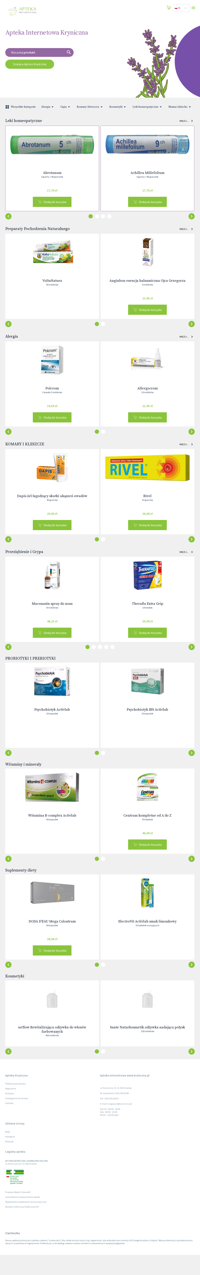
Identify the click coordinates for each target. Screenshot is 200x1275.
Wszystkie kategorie (21, 107)
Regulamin (10, 1108)
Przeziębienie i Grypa (24, 563)
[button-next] (8, 219)
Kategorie (10, 1156)
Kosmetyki (118, 106)
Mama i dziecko (180, 106)
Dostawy (9, 1113)
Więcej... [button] (186, 121)
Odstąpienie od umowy (16, 1118)
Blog (7, 1151)
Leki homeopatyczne (147, 106)
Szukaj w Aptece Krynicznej (29, 64)
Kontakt (9, 1123)
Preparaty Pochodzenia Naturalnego (37, 231)
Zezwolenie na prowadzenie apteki (22, 1217)
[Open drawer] (193, 7)
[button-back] (191, 219)
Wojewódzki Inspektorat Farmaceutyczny (26, 1221)
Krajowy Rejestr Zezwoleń (18, 1212)
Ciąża (66, 106)
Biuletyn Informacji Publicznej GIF (22, 1226)
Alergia (48, 106)
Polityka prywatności (15, 1103)
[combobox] (181, 8)
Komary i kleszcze (90, 106)
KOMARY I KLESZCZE (24, 452)
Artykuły (9, 1161)
